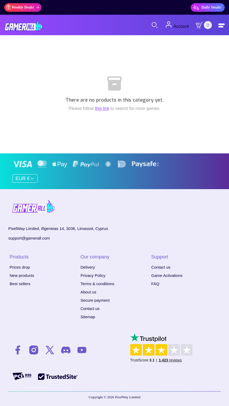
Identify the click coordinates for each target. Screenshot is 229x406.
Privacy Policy (93, 275)
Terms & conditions (97, 283)
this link (102, 108)
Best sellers (20, 283)
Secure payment (95, 300)
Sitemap (88, 317)
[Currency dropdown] (25, 178)
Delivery (88, 267)
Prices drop (20, 267)
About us (88, 292)
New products (22, 275)
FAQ (155, 283)
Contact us (90, 308)
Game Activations (166, 275)
